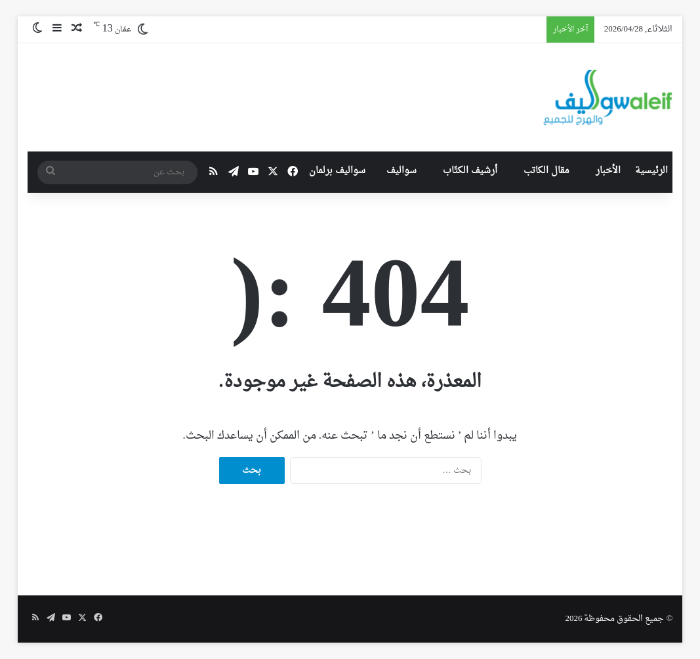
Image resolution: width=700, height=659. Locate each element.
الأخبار (608, 171)
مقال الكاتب (546, 171)
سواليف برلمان (337, 171)
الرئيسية (651, 171)
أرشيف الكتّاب (470, 171)
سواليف (401, 171)
